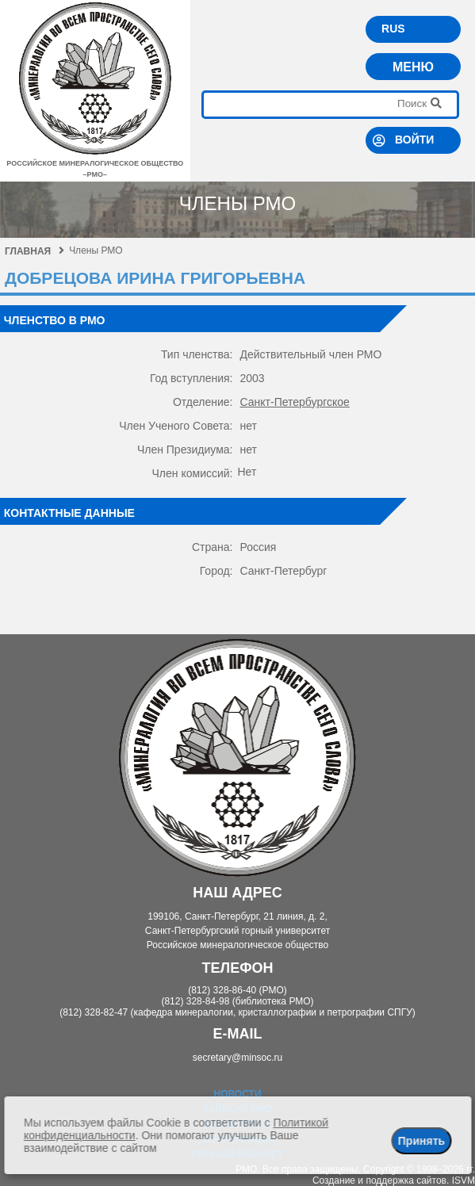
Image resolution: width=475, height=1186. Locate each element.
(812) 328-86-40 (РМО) (237, 990)
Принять (421, 1140)
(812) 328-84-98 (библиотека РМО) (237, 1001)
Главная (34, 251)
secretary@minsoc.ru (238, 1057)
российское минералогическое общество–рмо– (94, 163)
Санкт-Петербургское (294, 402)
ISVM (463, 1180)
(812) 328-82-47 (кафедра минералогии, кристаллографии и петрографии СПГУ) (237, 1012)
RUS (393, 28)
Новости (237, 1094)
